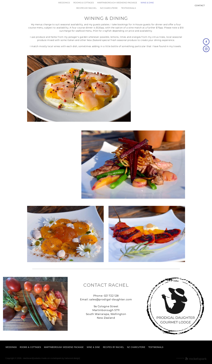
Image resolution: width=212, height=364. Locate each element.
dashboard (28, 358)
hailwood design (71, 358)
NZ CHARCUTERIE (109, 8)
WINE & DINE (147, 2)
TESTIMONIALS (128, 8)
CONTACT (200, 5)
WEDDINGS (64, 2)
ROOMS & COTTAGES (83, 2)
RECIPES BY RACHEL (86, 8)
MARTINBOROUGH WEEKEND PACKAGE (117, 2)
